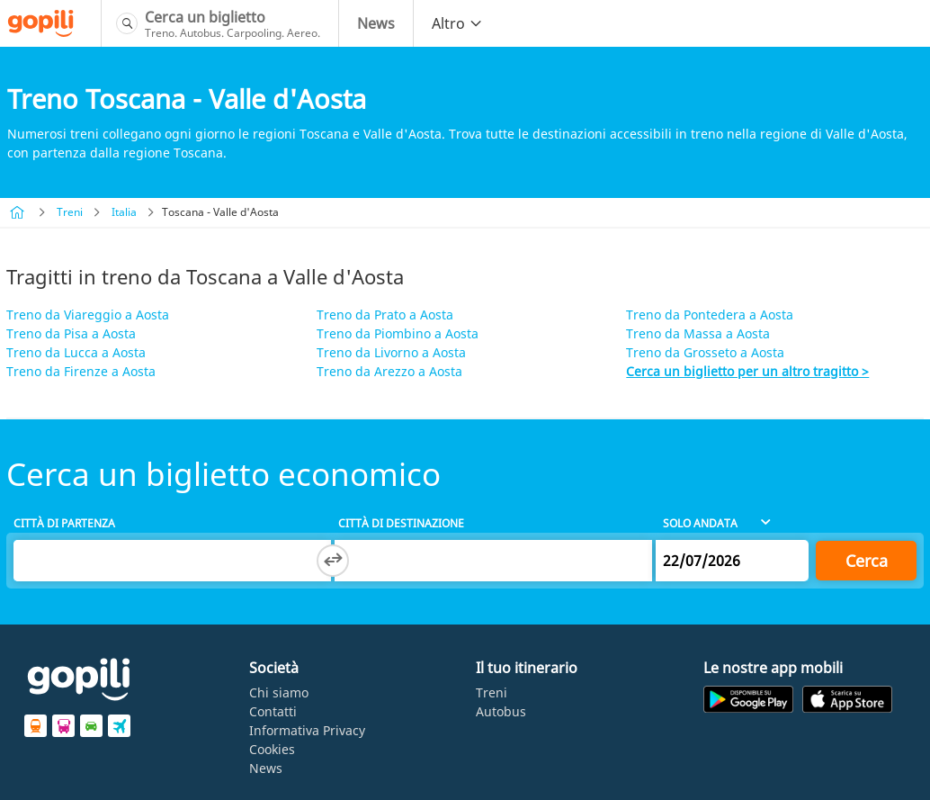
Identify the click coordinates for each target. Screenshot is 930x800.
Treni (70, 212)
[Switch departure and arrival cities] (333, 560)
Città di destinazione (401, 523)
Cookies (272, 749)
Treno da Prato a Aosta (385, 314)
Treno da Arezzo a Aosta (389, 371)
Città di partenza (64, 523)
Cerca (866, 560)
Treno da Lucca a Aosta (76, 352)
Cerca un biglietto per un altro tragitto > (747, 371)
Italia (124, 212)
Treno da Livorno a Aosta (391, 352)
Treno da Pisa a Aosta (71, 333)
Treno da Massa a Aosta (698, 333)
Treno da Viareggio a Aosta (87, 314)
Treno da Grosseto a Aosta (705, 352)
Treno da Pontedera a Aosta (709, 314)
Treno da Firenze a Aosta (81, 371)
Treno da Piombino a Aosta (397, 333)
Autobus (501, 711)
